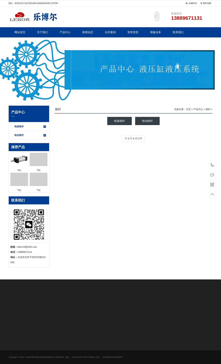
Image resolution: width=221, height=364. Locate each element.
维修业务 (155, 32)
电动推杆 (30, 135)
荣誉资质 (133, 32)
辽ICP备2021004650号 (112, 357)
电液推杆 (30, 126)
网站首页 (19, 32)
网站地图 (207, 3)
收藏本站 (193, 3)
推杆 (208, 109)
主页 (188, 109)
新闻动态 (87, 32)
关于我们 (42, 32)
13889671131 (212, 165)
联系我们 (178, 32)
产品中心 (65, 32)
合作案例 (110, 32)
